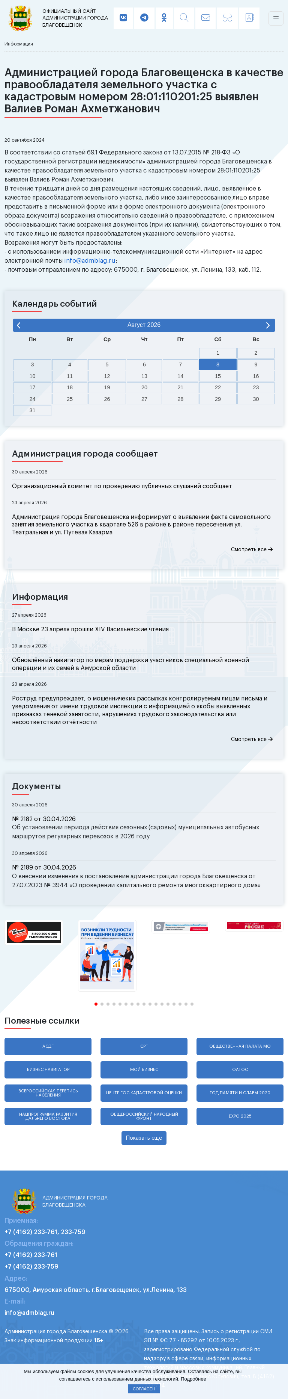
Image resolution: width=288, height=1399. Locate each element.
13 (144, 376)
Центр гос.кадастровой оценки (144, 1093)
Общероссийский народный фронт (144, 1116)
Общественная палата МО (240, 1046)
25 (70, 399)
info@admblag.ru (90, 261)
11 (70, 376)
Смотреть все (252, 549)
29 (218, 399)
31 (33, 410)
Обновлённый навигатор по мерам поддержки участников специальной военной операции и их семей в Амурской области (130, 664)
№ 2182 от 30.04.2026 (44, 819)
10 (33, 376)
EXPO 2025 (240, 1116)
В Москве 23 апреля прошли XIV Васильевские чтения (90, 629)
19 (107, 387)
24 (33, 399)
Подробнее (193, 1379)
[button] (96, 1004)
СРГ (144, 1046)
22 (218, 387)
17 (33, 387)
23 (256, 387)
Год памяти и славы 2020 (240, 1093)
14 (180, 376)
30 (256, 399)
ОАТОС (240, 1070)
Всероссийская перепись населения (48, 1093)
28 (180, 399)
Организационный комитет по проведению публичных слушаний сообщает (122, 486)
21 (180, 387)
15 (218, 376)
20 (144, 387)
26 (107, 399)
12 (107, 376)
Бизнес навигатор (48, 1070)
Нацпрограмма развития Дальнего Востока (48, 1116)
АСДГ (48, 1046)
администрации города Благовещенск (76, 17)
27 (144, 399)
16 (256, 376)
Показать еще (144, 1138)
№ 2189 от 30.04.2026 (44, 868)
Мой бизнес (144, 1070)
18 (70, 387)
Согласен (144, 1389)
